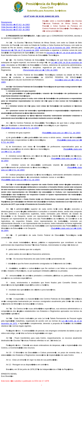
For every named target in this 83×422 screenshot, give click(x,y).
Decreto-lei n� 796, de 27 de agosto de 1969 (20, 50)
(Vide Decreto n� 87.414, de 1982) (15, 27)
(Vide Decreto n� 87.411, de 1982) (15, 25)
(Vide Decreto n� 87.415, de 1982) (15, 30)
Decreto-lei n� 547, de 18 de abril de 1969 (64, 53)
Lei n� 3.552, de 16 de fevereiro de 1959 (52, 48)
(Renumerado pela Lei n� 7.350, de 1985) (40, 70)
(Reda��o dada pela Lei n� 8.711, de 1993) (61, 133)
